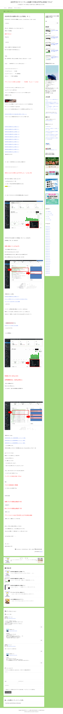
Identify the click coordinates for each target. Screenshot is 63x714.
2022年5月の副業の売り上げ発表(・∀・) (12, 149)
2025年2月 (47, 216)
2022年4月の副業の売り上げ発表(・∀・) (12, 151)
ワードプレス (48, 209)
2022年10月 (47, 252)
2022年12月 (47, 249)
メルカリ (34, 19)
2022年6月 (47, 259)
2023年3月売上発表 (39, 549)
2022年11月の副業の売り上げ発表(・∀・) (12, 134)
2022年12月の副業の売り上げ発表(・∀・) (12, 131)
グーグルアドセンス (26, 19)
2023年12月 (47, 229)
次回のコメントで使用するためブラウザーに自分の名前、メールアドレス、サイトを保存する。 (21, 689)
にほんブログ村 (47, 144)
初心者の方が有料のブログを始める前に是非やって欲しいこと (16, 114)
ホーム (6, 11)
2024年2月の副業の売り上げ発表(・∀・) (17, 578)
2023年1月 (47, 247)
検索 (46, 21)
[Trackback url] (24, 703)
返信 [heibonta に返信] (41, 640)
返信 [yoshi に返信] (41, 651)
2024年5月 (47, 222)
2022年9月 (47, 254)
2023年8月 (47, 236)
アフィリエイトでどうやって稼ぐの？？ (17, 592)
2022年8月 (47, 256)
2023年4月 (47, 242)
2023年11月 (47, 231)
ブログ (31, 19)
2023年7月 (47, 237)
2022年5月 (47, 261)
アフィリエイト (11, 11)
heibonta (41, 551)
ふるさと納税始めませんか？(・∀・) (16, 599)
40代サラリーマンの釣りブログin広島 (11, 325)
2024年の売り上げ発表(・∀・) (50, 128)
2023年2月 (47, 246)
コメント (6, 671)
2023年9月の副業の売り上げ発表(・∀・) (17, 571)
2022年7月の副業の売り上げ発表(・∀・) (12, 144)
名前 (6, 681)
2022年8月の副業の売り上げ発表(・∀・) (12, 141)
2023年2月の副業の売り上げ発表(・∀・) (12, 126)
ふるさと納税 (48, 201)
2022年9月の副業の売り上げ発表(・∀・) (12, 139)
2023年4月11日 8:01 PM (13, 655)
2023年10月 (47, 232)
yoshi (9, 644)
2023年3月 (47, 244)
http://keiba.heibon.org (48, 120)
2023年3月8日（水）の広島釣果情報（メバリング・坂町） (15, 440)
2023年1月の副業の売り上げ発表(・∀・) (12, 129)
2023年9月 (47, 234)
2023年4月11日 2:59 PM (12, 646)
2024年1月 (47, 227)
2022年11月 (47, 251)
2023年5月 (47, 241)
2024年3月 (47, 224)
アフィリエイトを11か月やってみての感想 (12, 301)
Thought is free (36, 711)
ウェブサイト (7, 685)
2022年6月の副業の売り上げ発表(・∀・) (12, 146)
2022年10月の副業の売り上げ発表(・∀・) (12, 136)
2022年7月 (47, 257)
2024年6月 (47, 221)
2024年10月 (47, 217)
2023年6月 (47, 239)
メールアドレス (20, 681)
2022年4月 (47, 262)
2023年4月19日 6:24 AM (12, 618)
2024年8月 (47, 219)
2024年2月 (47, 226)
